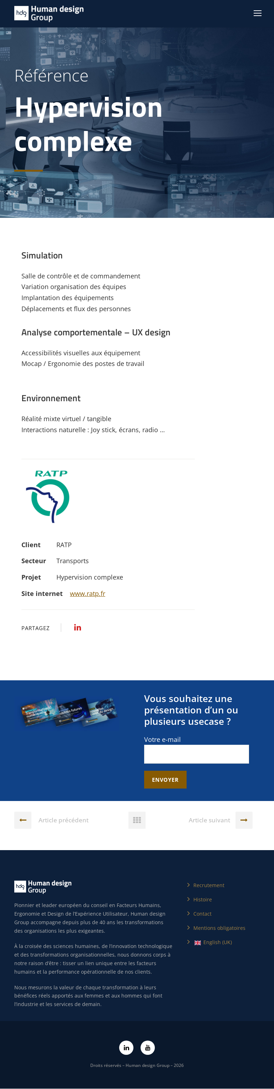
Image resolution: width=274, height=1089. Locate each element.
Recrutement (208, 885)
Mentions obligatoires (219, 928)
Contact (202, 914)
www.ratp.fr (87, 593)
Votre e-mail (196, 749)
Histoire (202, 899)
